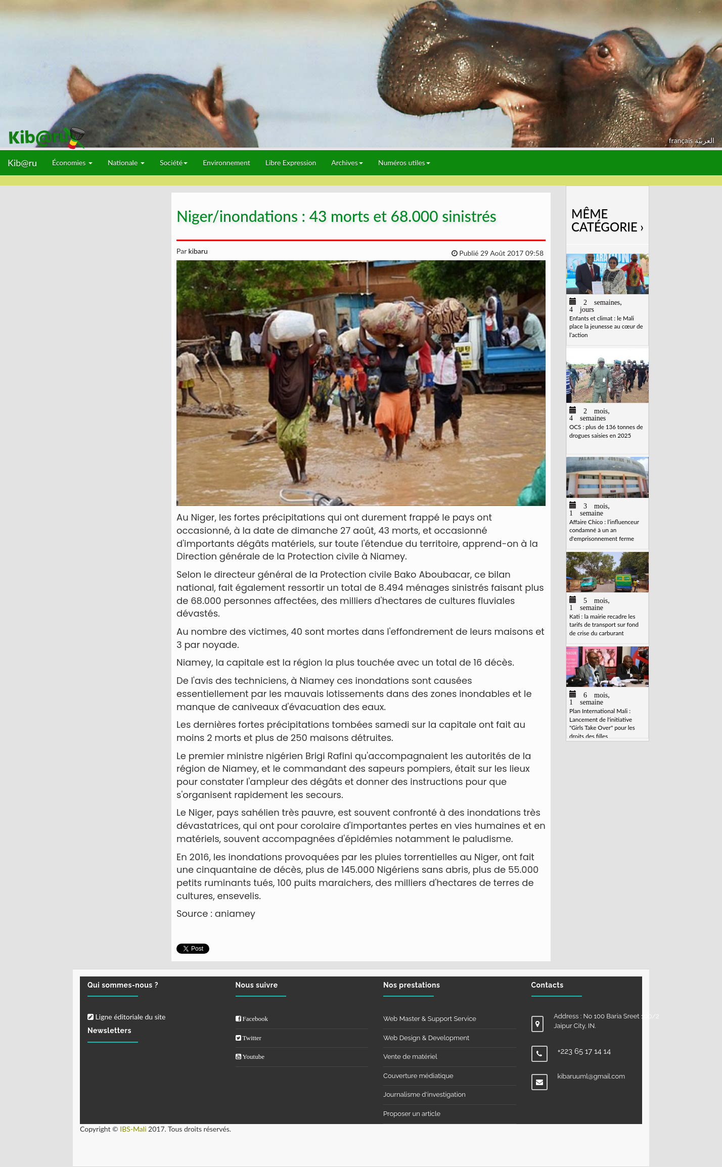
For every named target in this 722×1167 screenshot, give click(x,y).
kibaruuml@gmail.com (591, 1076)
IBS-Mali (133, 1129)
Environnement (226, 162)
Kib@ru (22, 162)
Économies (72, 162)
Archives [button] (347, 162)
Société (174, 162)
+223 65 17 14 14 (584, 1051)
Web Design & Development (426, 1038)
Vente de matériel (410, 1056)
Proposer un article (411, 1113)
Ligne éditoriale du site (126, 1016)
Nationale (126, 162)
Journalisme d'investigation (424, 1094)
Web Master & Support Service (429, 1018)
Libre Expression (291, 162)
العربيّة (704, 140)
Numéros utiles (404, 162)
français (682, 140)
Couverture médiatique (418, 1076)
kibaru (197, 251)
